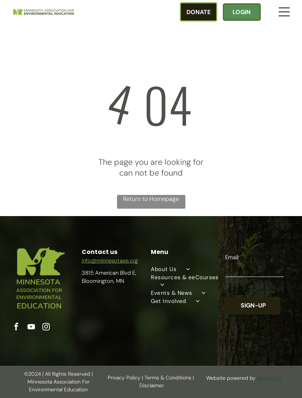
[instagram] (46, 327)
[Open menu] (284, 11)
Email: (232, 257)
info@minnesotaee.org (110, 260)
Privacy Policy (124, 377)
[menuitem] (187, 269)
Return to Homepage (151, 199)
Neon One (269, 378)
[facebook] (16, 327)
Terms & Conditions (167, 377)
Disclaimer (151, 385)
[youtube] (31, 327)
